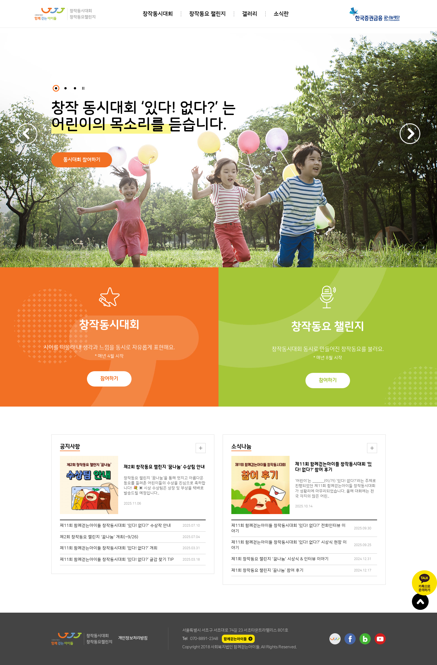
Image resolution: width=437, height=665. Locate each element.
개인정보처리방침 (133, 638)
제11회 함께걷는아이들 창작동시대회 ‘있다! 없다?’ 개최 (108, 548)
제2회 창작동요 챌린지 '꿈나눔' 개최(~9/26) (99, 537)
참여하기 (109, 379)
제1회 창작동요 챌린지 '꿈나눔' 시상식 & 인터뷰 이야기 (280, 559)
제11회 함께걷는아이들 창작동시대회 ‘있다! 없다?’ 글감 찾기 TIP (117, 559)
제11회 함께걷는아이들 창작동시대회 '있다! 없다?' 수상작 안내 (115, 525)
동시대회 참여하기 (81, 160)
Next (410, 133)
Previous (27, 133)
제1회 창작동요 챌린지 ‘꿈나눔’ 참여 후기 (267, 570)
